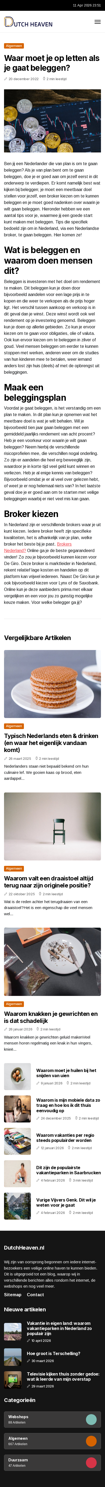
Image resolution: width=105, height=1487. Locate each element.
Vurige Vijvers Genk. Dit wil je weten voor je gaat (66, 1202)
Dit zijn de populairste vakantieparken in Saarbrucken (68, 1170)
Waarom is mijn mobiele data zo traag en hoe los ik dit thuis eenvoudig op (68, 1105)
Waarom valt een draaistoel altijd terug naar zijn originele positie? (48, 882)
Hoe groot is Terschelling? (53, 1353)
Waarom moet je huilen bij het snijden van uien (66, 1073)
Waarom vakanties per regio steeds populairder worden (65, 1137)
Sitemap (12, 1294)
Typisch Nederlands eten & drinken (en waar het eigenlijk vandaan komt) (51, 743)
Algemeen (14, 46)
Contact (35, 1294)
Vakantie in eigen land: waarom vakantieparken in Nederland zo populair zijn (59, 1328)
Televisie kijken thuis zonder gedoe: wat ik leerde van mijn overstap (63, 1377)
